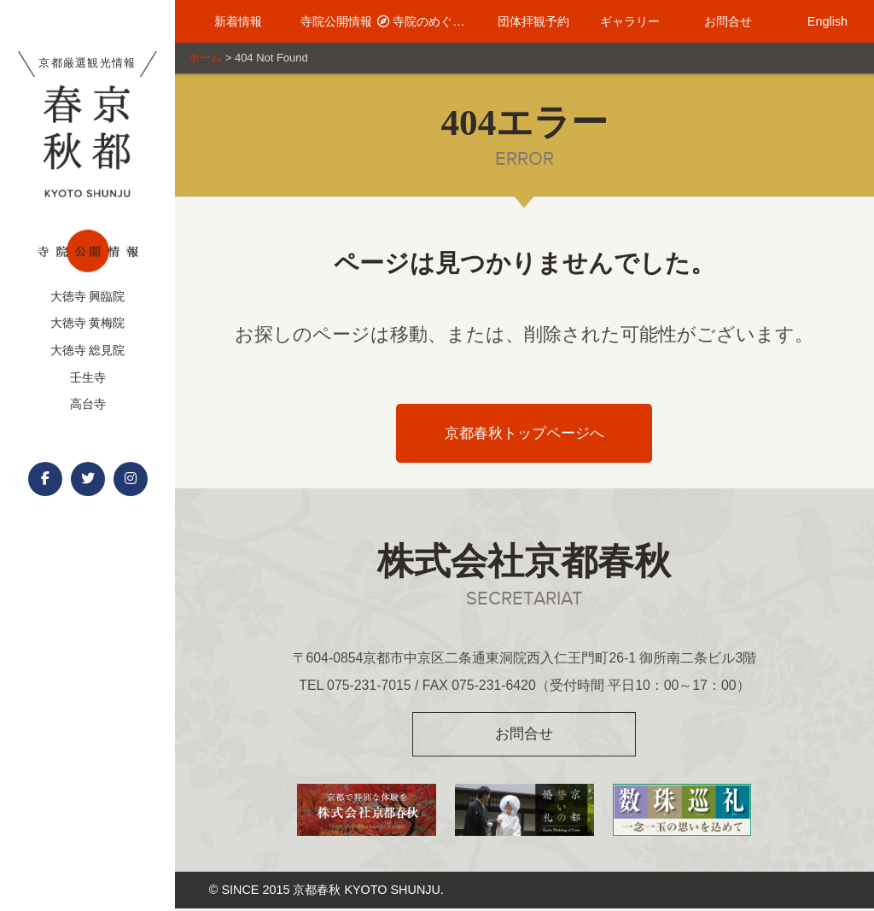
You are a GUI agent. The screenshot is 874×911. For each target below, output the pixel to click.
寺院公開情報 (329, 21)
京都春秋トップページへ (524, 432)
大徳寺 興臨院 (87, 296)
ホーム (205, 57)
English (818, 21)
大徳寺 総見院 (87, 350)
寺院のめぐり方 (426, 21)
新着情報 (230, 21)
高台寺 (88, 404)
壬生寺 (88, 377)
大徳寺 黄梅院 (87, 323)
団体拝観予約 (524, 21)
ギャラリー (622, 21)
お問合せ (720, 21)
